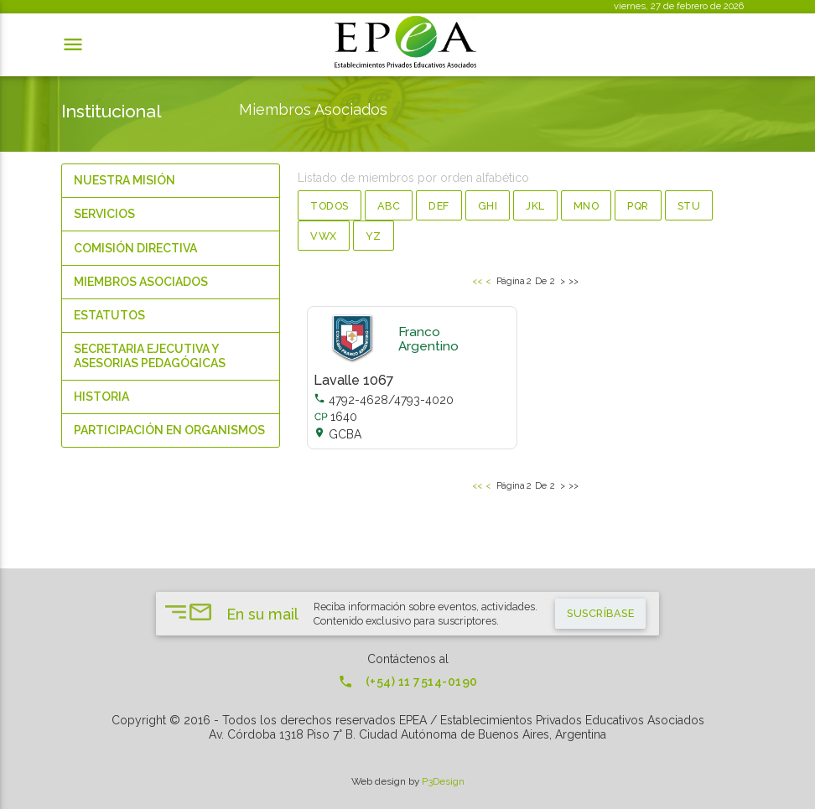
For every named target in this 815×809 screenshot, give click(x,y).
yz (374, 236)
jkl (535, 206)
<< (477, 280)
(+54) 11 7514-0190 (408, 681)
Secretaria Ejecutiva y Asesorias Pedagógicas (150, 356)
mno (587, 206)
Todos (329, 206)
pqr (638, 206)
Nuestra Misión (124, 180)
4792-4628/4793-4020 (384, 400)
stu (689, 206)
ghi (488, 206)
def (438, 206)
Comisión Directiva (135, 248)
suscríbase (600, 613)
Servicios (104, 213)
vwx (323, 236)
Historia (101, 396)
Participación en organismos (169, 430)
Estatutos (109, 315)
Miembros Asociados (141, 281)
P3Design (443, 781)
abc (389, 206)
